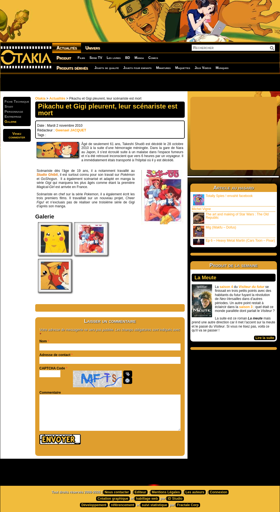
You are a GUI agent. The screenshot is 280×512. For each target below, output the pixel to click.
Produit (63, 58)
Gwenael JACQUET (70, 130)
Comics (153, 58)
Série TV (95, 58)
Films (81, 58)
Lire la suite (264, 338)
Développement (93, 505)
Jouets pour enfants (137, 68)
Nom (43, 341)
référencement (122, 505)
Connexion (218, 492)
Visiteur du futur (251, 287)
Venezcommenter (17, 135)
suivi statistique (154, 505)
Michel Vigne (201, 209)
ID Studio (175, 499)
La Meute (205, 277)
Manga (139, 58)
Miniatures (163, 68)
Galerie (10, 121)
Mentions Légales (166, 492)
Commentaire (50, 393)
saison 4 (226, 287)
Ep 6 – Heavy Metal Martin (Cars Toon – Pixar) (234, 242)
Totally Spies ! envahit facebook (223, 199)
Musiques (222, 68)
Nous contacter (117, 492)
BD (127, 58)
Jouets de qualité (106, 68)
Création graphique (113, 499)
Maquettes (182, 68)
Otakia (40, 98)
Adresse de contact (54, 355)
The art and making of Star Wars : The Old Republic (231, 218)
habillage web (147, 499)
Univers (92, 47)
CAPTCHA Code (52, 368)
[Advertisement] (71, 82)
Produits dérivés (72, 68)
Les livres (114, 58)
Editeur (140, 492)
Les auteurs (195, 492)
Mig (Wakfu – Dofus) (214, 231)
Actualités (66, 47)
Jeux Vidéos (202, 68)
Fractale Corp (187, 505)
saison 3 (246, 307)
